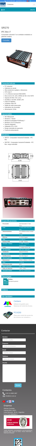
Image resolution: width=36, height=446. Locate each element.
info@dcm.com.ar (21, 1)
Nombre (4, 337)
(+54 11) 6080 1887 (10, 1)
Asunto (4, 362)
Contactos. (7, 390)
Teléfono (5, 356)
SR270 (32, 10)
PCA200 (17, 312)
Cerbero (17, 301)
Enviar (18, 385)
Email (4, 350)
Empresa (5, 343)
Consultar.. (6, 40)
